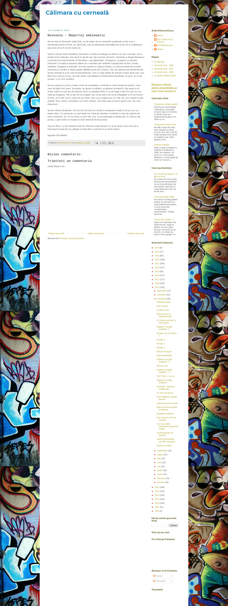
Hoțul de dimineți (164, 355)
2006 (157, 511)
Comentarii (159, 581)
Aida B (160, 35)
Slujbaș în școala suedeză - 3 (164, 360)
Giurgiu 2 (161, 343)
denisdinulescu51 (165, 45)
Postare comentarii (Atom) (72, 238)
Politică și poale (164, 302)
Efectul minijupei (164, 351)
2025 (157, 247)
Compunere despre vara (165, 124)
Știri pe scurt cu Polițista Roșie (164, 315)
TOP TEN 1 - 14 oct (165, 376)
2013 (157, 491)
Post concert (162, 306)
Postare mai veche (136, 233)
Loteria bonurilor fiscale (167, 403)
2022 (157, 259)
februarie (161, 478)
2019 (157, 271)
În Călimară (159, 62)
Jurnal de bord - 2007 (163, 69)
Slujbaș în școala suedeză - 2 (164, 371)
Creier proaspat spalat (164, 197)
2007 (157, 507)
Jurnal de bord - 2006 (163, 65)
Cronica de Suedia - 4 (164, 219)
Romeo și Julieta (164, 445)
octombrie (161, 299)
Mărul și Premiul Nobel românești (167, 408)
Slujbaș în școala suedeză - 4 (164, 328)
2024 (157, 252)
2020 (157, 267)
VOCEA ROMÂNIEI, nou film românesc (166, 440)
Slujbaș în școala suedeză (164, 381)
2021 (157, 263)
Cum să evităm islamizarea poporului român (167, 426)
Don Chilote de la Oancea (165, 40)
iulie (159, 458)
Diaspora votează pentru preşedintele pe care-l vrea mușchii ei (164, 88)
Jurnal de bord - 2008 (163, 72)
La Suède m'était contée (165, 75)
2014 (157, 487)
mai (159, 466)
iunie (159, 462)
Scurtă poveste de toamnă (165, 434)
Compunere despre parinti (166, 104)
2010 (157, 503)
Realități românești (165, 413)
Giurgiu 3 (161, 339)
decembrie (162, 291)
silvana (160, 49)
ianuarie (161, 482)
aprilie (160, 470)
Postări (157, 576)
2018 (157, 275)
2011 (157, 499)
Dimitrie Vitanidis (161, 145)
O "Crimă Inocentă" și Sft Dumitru (166, 321)
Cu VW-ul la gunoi (165, 393)
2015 (157, 287)
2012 (157, 495)
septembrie (162, 450)
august (160, 454)
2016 (157, 283)
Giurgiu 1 (161, 347)
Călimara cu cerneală (77, 12)
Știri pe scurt (162, 366)
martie (160, 474)
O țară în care (163, 310)
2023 (157, 255)
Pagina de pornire (96, 233)
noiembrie (161, 294)
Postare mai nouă (56, 233)
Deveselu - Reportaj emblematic (166, 387)
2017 (157, 279)
